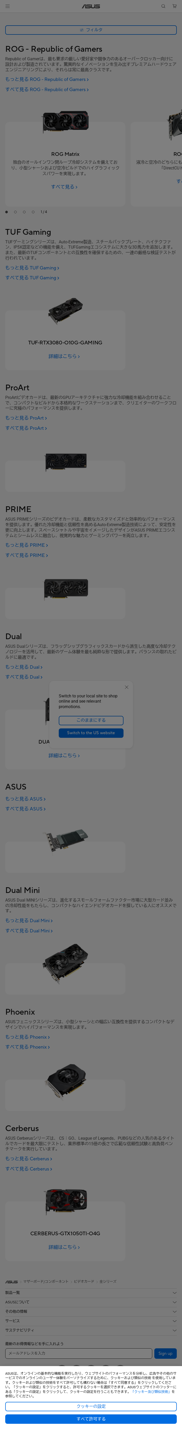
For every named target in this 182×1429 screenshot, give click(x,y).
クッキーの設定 (91, 1406)
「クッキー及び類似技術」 (151, 1392)
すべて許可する (91, 1419)
